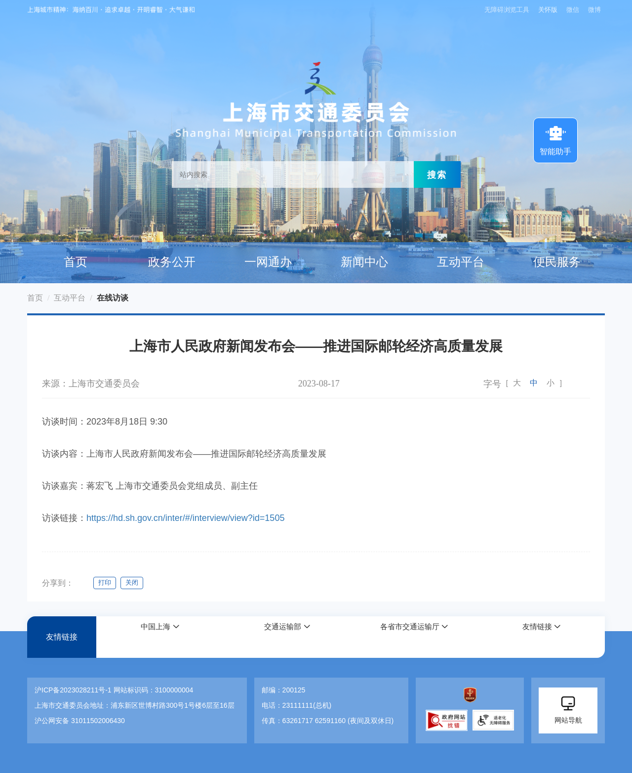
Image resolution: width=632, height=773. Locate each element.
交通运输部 (281, 637)
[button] (160, 637)
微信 (572, 9)
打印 (105, 583)
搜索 (437, 174)
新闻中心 (364, 262)
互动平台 (460, 262)
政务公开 (172, 262)
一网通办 (268, 262)
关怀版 (545, 9)
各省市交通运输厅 (408, 637)
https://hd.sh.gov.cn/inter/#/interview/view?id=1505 (185, 518)
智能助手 (555, 139)
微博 (594, 9)
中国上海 (154, 637)
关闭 (135, 583)
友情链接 (62, 637)
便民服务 (557, 262)
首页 (75, 262)
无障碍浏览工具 (502, 9)
